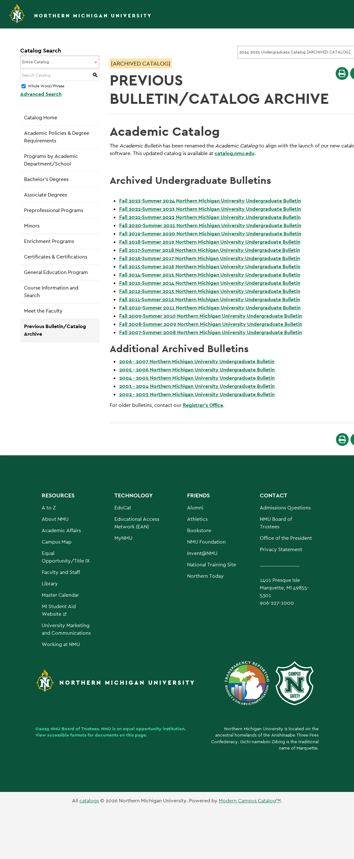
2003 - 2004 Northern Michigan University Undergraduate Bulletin (197, 386)
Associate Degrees (45, 194)
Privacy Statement (281, 549)
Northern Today (205, 576)
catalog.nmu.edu (234, 153)
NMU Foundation (206, 541)
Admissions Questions (285, 507)
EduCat (122, 507)
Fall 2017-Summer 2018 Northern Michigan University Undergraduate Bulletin (209, 250)
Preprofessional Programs (53, 210)
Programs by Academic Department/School (51, 160)
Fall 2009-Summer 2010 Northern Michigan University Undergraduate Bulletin (210, 316)
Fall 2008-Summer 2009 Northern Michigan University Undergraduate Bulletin (210, 324)
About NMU (55, 519)
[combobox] (59, 62)
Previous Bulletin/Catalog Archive (55, 330)
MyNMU (123, 538)
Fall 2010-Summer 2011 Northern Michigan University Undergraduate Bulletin (210, 307)
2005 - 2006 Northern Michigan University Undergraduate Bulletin (197, 369)
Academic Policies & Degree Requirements (56, 137)
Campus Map (56, 541)
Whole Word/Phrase (46, 86)
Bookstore (199, 530)
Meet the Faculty (43, 311)
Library (50, 583)
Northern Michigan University (93, 15)
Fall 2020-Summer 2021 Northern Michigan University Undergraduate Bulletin (210, 225)
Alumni (195, 507)
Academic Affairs (61, 530)
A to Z (49, 507)
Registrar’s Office (203, 405)
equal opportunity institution (154, 728)
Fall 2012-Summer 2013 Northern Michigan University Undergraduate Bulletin (209, 291)
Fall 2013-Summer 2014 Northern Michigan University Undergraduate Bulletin (209, 283)
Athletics (197, 519)
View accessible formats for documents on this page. (91, 735)
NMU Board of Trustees (75, 728)
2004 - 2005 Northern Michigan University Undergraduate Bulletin (197, 378)
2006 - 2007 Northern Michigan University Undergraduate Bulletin (196, 361)
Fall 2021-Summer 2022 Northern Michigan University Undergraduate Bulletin (210, 217)
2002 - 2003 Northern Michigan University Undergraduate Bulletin (197, 394)
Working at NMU (61, 644)
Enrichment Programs (49, 241)
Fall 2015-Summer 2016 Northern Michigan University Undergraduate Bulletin (209, 266)
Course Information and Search (51, 291)
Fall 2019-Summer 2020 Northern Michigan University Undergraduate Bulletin (210, 233)
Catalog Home (40, 117)
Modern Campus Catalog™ (250, 800)
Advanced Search (41, 94)
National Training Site (211, 564)
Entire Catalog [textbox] (35, 62)
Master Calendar (60, 595)
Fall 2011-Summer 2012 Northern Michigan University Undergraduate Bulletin (209, 299)
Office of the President (286, 538)
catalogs (89, 800)
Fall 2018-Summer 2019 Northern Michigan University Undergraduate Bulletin (209, 242)
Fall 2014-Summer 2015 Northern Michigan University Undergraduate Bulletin (209, 274)
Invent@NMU (202, 553)
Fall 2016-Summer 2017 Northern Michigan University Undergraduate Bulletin (209, 258)
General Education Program (56, 272)
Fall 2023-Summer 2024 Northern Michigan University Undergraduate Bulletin (210, 200)
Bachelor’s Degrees (46, 179)
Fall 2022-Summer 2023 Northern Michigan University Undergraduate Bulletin (210, 209)
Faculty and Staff (61, 572)
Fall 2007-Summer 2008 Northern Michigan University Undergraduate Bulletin (210, 332)
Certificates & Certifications (55, 256)
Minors (32, 225)
